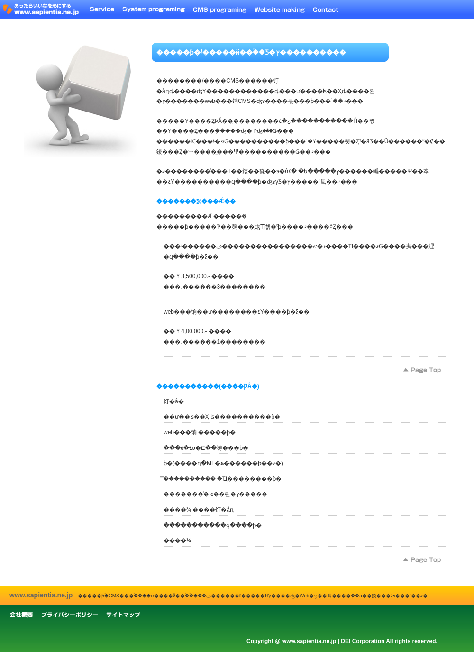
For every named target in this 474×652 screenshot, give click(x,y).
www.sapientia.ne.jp (41, 595)
